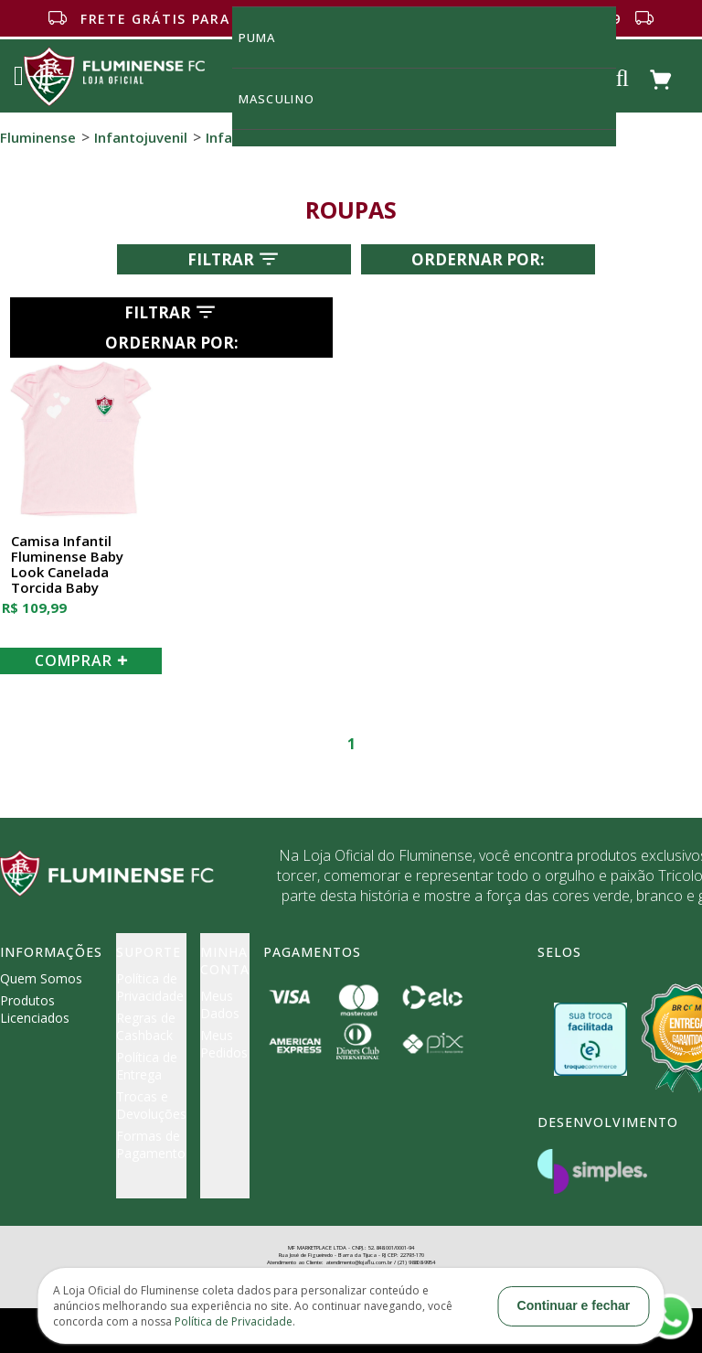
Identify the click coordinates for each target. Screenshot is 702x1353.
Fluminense (38, 137)
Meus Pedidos (224, 1043)
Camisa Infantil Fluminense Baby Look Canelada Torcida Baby (67, 564)
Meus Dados (219, 1004)
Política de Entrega (146, 1065)
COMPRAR (81, 660)
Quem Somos (41, 978)
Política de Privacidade (150, 987)
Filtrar (234, 259)
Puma (268, 37)
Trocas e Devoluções (151, 1105)
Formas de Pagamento (151, 1144)
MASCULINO (287, 98)
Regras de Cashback (146, 1026)
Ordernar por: (478, 259)
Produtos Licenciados (34, 1009)
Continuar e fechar (574, 1305)
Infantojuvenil (140, 137)
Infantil (230, 137)
